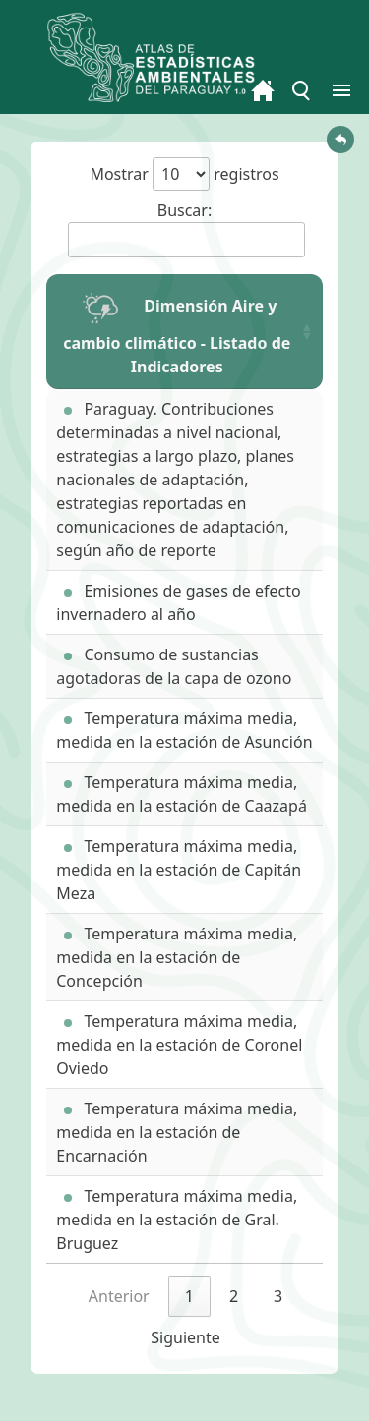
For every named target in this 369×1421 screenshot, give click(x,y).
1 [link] (189, 1296)
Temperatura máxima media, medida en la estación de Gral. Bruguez (176, 1219)
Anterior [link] (119, 1296)
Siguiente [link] (185, 1337)
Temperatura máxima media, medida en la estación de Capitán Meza (178, 869)
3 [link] (278, 1296)
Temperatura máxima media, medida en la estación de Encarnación (176, 1132)
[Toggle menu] (302, 90)
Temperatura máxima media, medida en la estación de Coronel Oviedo (179, 1044)
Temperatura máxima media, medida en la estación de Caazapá (181, 794)
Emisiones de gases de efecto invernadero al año (178, 602)
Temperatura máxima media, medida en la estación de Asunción (184, 730)
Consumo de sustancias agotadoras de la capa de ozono (173, 666)
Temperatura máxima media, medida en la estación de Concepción (176, 957)
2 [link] (233, 1296)
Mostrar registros (184, 174)
